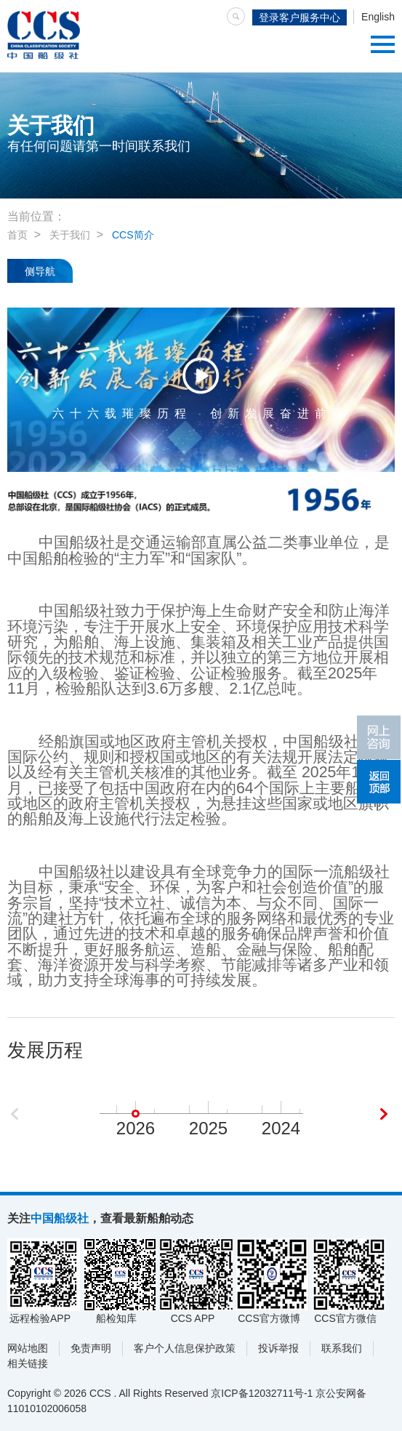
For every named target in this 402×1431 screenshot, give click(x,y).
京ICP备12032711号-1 (262, 1393)
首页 (17, 235)
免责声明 (91, 1348)
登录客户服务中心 (299, 17)
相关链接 (27, 1363)
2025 (208, 1128)
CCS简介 (133, 235)
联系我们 (341, 1348)
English (378, 17)
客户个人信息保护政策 (185, 1348)
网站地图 (27, 1348)
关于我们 (69, 235)
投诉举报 (278, 1348)
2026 (135, 1128)
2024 (281, 1128)
